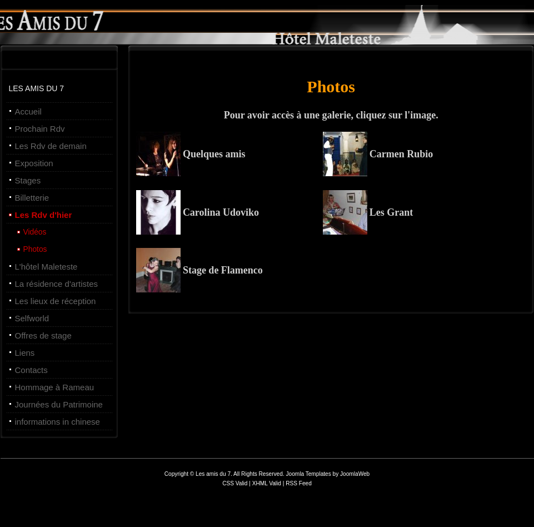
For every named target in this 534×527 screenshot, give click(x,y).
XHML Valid (266, 483)
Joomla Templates (308, 474)
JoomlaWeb (355, 474)
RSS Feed (299, 483)
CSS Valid (235, 483)
